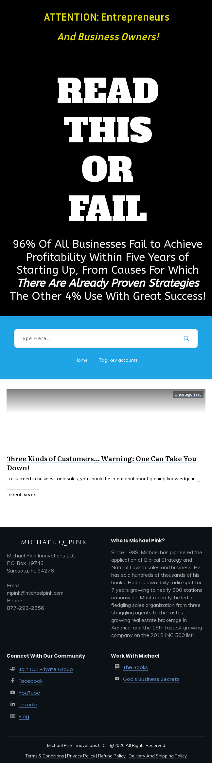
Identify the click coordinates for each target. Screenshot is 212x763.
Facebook (31, 681)
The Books (135, 667)
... (198, 478)
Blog (24, 716)
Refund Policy (112, 755)
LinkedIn (28, 704)
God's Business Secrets (151, 679)
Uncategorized (188, 394)
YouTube (29, 692)
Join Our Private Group (46, 669)
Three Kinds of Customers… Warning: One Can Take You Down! (101, 462)
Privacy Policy (81, 755)
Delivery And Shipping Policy (158, 755)
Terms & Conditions (45, 755)
